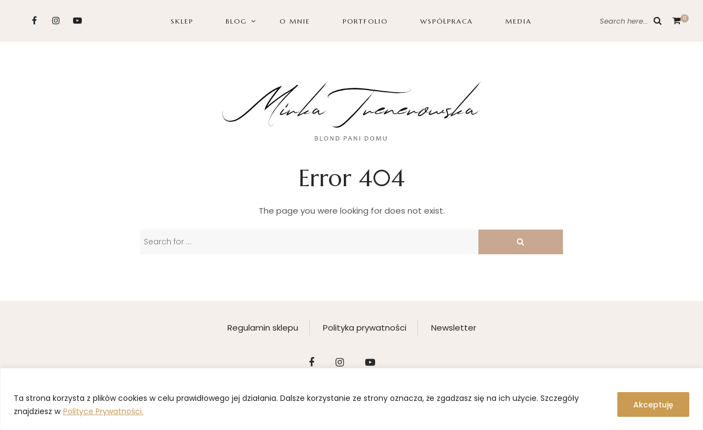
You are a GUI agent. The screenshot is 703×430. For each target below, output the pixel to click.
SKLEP (182, 21)
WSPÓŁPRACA (446, 21)
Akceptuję (653, 404)
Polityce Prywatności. (103, 411)
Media (518, 21)
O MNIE (295, 21)
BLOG (236, 21)
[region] (351, 399)
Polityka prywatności (364, 327)
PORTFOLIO (365, 21)
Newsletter (453, 327)
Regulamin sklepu (262, 327)
